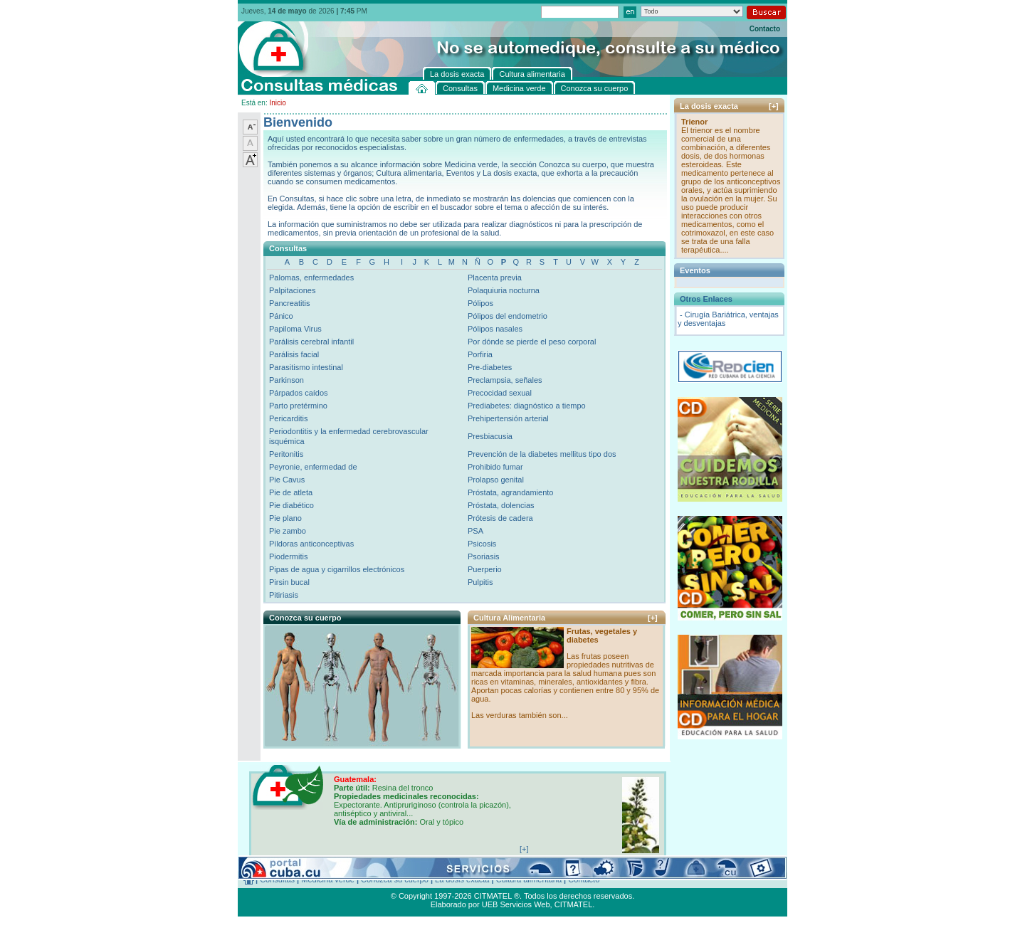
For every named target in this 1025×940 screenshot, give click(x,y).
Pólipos (480, 303)
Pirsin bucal (289, 582)
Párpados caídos (298, 393)
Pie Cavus (287, 479)
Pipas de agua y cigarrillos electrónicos (336, 569)
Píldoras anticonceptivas (311, 543)
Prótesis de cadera (500, 518)
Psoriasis (484, 556)
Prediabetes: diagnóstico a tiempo (527, 405)
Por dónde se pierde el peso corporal (532, 341)
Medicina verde (327, 879)
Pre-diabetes (490, 367)
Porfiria (480, 354)
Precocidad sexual (500, 393)
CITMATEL (573, 904)
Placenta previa (495, 277)
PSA (475, 531)
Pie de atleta (290, 492)
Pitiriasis (283, 595)
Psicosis (482, 543)
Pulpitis (480, 582)
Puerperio (485, 569)
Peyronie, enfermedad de (313, 467)
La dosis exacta (462, 879)
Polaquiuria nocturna (504, 290)
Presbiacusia (490, 436)
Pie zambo (287, 531)
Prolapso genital (496, 479)
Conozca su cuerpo (395, 879)
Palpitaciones (292, 290)
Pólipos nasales (495, 328)
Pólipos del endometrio (507, 316)
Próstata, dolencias (501, 505)
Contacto (765, 29)
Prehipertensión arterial (508, 418)
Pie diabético (291, 505)
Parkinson (286, 380)
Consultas (277, 879)
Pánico (281, 316)
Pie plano (285, 518)
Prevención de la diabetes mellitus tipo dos (542, 454)
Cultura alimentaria (529, 879)
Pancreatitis (289, 303)
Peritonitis (286, 454)
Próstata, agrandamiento (510, 492)
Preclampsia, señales (505, 380)
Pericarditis (288, 418)
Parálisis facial (294, 354)
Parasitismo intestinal (306, 367)
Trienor (694, 121)
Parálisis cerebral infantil (311, 341)
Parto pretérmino (298, 405)
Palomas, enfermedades (311, 277)
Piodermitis (288, 556)
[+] (653, 617)
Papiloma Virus (295, 328)
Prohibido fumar (495, 467)
